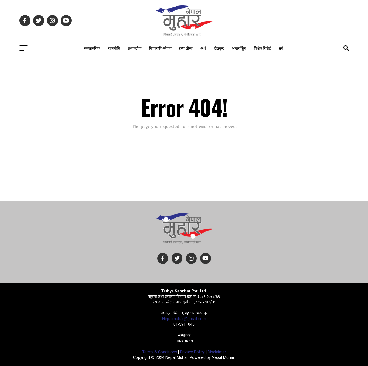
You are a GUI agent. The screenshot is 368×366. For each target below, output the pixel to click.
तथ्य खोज (134, 48)
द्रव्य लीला (186, 48)
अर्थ (203, 48)
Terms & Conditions (159, 352)
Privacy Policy (192, 352)
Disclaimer (217, 352)
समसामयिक (92, 48)
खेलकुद (219, 48)
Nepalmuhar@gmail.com (184, 319)
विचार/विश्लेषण (160, 48)
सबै (281, 48)
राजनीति (114, 48)
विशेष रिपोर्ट (262, 48)
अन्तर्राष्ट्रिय (239, 48)
